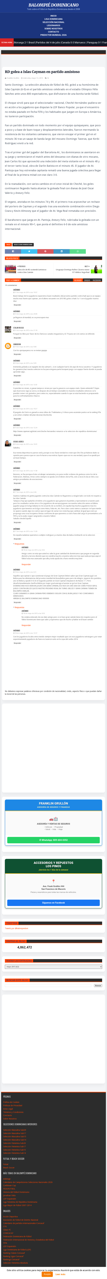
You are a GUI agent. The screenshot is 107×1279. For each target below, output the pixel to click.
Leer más (60, 1274)
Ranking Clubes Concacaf (14, 1253)
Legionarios (53, 25)
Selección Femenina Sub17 (14, 1146)
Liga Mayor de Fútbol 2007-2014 (17, 1205)
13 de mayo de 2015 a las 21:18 (26, 330)
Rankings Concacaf (11, 1259)
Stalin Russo (18, 327)
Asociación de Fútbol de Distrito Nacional (20, 1220)
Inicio (53, 16)
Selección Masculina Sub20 (14, 1130)
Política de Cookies (11, 1102)
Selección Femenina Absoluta (15, 1263)
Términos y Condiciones (13, 1112)
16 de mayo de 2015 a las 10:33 (26, 444)
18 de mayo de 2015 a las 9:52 (34, 550)
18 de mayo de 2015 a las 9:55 (34, 613)
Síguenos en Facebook (53, 902)
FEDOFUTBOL (9, 1189)
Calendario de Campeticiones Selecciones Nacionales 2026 (28, 1182)
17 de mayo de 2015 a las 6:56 (25, 492)
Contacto (53, 32)
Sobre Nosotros (53, 28)
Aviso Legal (8, 1109)
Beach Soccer (8, 1168)
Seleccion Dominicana (23, 244)
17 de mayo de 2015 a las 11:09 (26, 531)
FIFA (5, 1243)
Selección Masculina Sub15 (14, 1136)
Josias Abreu (18, 441)
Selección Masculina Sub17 (14, 1133)
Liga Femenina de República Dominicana (20, 1202)
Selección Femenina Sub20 (14, 1143)
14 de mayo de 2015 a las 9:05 (25, 363)
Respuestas (19, 544)
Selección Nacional (53, 22)
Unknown (17, 344)
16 (48, 78)
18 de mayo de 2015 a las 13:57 (26, 633)
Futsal (5, 1164)
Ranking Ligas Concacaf (13, 1256)
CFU (5, 1226)
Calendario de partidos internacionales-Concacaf (23, 1223)
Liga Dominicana (53, 19)
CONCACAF (8, 1233)
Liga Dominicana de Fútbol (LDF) (17, 1250)
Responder (17, 305)
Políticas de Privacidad (12, 1105)
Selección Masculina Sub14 (14, 1140)
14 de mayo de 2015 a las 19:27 (26, 409)
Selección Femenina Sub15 (14, 1150)
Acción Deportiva (10, 1216)
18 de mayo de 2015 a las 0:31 (25, 572)
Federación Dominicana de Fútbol (17, 1236)
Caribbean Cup (9, 1185)
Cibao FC (7, 1230)
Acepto (47, 1274)
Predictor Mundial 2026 (53, 35)
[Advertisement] (15, 748)
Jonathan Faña (9, 1195)
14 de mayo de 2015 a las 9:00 (25, 347)
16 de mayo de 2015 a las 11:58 (26, 471)
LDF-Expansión (9, 1199)
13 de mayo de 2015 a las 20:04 (26, 314)
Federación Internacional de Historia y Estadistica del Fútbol (28, 1240)
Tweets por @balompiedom (16, 928)
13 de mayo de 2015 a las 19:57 (26, 292)
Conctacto (7, 1115)
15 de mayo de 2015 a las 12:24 (26, 428)
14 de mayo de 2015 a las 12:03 (26, 385)
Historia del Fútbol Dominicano (16, 1192)
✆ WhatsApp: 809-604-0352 (53, 840)
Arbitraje (6, 1179)
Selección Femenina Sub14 (14, 1153)
